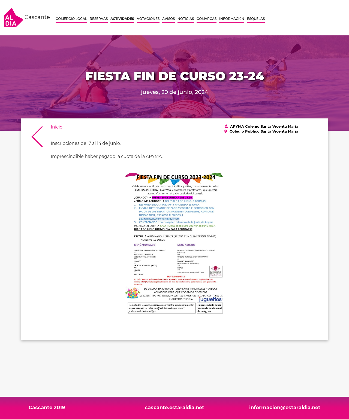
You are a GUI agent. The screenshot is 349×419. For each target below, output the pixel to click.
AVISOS (168, 19)
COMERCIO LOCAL (71, 19)
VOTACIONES (148, 19)
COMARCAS (206, 19)
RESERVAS (99, 19)
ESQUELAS (256, 19)
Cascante (27, 17)
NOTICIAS (185, 19)
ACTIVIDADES (122, 19)
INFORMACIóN (231, 19)
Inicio (56, 127)
